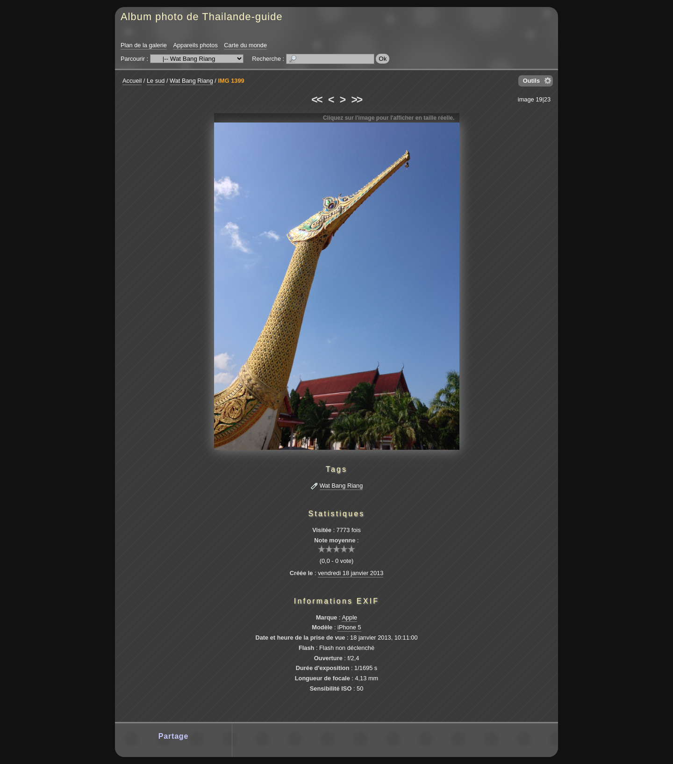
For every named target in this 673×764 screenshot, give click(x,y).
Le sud (156, 80)
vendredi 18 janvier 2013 (350, 573)
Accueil (132, 80)
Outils (531, 80)
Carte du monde (245, 45)
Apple (349, 617)
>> (356, 100)
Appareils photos (195, 45)
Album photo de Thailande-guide (202, 16)
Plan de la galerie (144, 45)
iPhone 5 (349, 627)
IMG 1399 (231, 80)
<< (316, 100)
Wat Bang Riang (191, 80)
